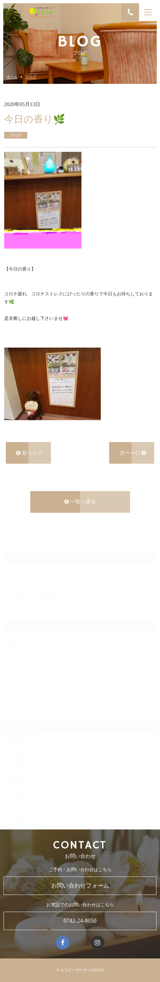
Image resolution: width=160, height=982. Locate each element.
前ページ (29, 453)
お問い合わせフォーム (80, 885)
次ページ (132, 453)
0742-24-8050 (80, 921)
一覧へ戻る (80, 502)
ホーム (12, 77)
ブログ (31, 77)
